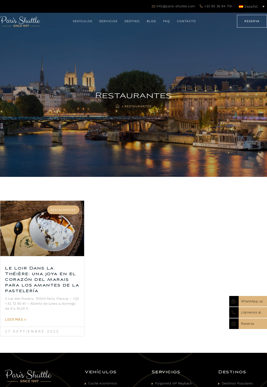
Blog (151, 21)
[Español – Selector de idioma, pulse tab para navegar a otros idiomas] (251, 6)
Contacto (186, 21)
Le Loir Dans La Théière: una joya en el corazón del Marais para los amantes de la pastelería (42, 279)
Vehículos (82, 21)
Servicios (108, 21)
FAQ (166, 21)
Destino (132, 21)
